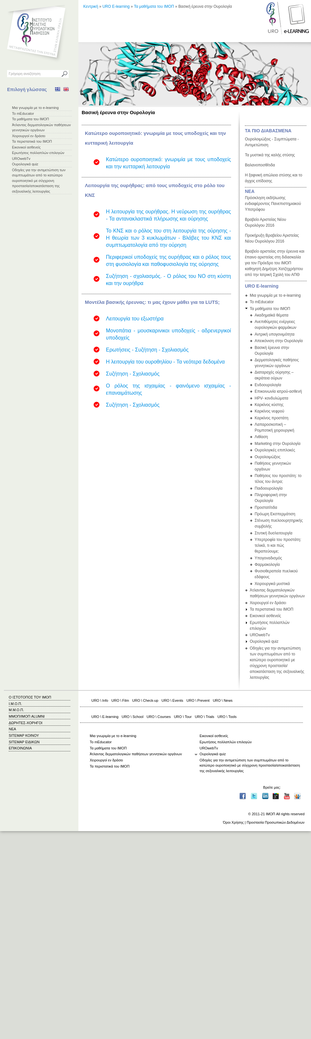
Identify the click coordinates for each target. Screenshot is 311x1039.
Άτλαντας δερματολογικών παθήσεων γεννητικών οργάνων (136, 754)
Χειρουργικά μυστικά (272, 583)
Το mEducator (23, 113)
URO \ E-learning (105, 717)
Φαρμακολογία (267, 564)
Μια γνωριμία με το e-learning (35, 108)
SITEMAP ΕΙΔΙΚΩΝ (24, 742)
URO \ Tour (183, 717)
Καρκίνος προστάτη (271, 418)
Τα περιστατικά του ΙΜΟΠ (32, 141)
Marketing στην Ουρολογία (277, 443)
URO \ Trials (204, 717)
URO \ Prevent (198, 700)
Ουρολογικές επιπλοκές (275, 450)
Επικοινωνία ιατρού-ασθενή (278, 391)
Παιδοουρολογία (268, 488)
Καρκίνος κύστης (269, 404)
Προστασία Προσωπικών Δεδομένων (276, 822)
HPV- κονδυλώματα (271, 398)
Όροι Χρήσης (233, 822)
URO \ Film (120, 700)
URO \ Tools (226, 717)
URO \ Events (172, 700)
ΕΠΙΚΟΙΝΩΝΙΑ (20, 748)
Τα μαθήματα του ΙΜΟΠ (30, 119)
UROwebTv (21, 159)
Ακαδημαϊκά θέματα (271, 315)
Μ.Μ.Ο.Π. (16, 710)
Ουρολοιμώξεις (268, 457)
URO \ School (133, 717)
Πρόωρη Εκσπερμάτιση (275, 514)
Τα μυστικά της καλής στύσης (270, 155)
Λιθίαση (261, 437)
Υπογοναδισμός (268, 558)
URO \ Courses (159, 717)
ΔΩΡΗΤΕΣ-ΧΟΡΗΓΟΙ (25, 723)
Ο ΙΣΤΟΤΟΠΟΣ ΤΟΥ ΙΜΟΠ (30, 697)
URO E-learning (116, 6)
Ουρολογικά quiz (25, 164)
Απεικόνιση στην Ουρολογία (279, 341)
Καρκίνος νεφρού (269, 411)
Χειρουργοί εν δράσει (28, 136)
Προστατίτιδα (266, 507)
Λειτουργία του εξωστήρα (135, 318)
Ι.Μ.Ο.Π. (15, 704)
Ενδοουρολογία (268, 385)
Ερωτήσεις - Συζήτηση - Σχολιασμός (147, 349)
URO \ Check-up (145, 700)
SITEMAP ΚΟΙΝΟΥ (24, 735)
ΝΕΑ (250, 191)
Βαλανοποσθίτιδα (260, 165)
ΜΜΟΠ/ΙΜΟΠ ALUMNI (27, 716)
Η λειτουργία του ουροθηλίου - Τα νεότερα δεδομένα (165, 361)
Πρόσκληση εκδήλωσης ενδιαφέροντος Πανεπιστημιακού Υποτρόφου (273, 204)
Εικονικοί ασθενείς (26, 147)
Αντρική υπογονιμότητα (274, 334)
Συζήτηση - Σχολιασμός (132, 373)
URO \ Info (99, 700)
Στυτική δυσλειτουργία (273, 533)
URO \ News (223, 700)
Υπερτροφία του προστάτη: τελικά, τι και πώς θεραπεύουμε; (278, 545)
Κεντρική (90, 6)
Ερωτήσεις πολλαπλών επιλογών (38, 153)
